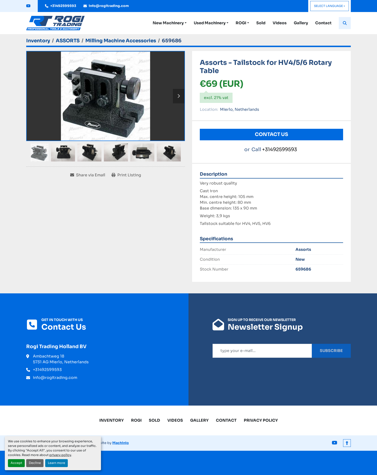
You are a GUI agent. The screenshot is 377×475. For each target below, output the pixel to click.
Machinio (120, 443)
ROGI (241, 22)
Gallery (301, 22)
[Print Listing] (126, 175)
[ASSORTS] (68, 41)
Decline (35, 463)
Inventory (111, 420)
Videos (280, 22)
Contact (323, 22)
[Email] (262, 351)
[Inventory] (38, 41)
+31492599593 (63, 6)
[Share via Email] (87, 175)
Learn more (56, 463)
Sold (260, 22)
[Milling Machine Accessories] (120, 41)
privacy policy (60, 455)
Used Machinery (210, 22)
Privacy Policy (261, 420)
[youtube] (28, 6)
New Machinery (168, 22)
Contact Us (271, 134)
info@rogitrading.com (109, 6)
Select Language (328, 6)
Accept (16, 463)
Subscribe (331, 350)
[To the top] (347, 443)
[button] (170, 23)
